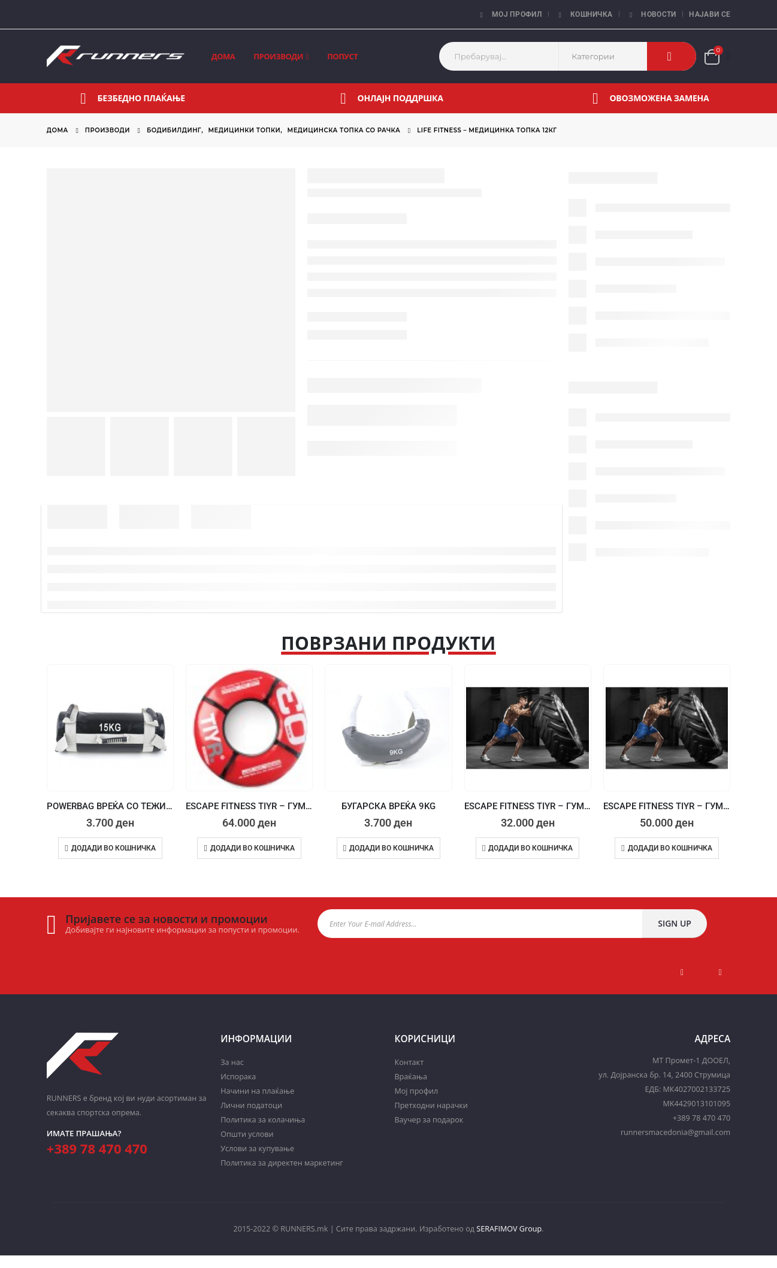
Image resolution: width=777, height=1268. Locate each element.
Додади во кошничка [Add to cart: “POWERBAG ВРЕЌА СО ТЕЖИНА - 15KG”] (113, 848)
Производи (278, 56)
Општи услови (246, 1134)
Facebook (682, 972)
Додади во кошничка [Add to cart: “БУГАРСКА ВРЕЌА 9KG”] (391, 848)
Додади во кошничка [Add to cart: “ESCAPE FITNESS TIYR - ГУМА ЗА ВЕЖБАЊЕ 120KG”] (670, 848)
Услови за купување (257, 1148)
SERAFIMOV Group (509, 1229)
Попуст (342, 56)
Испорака (238, 1077)
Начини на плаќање (257, 1091)
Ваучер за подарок (428, 1120)
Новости (650, 14)
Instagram (720, 972)
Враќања (410, 1077)
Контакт (409, 1062)
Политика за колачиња (262, 1120)
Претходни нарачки (430, 1105)
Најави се (709, 14)
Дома (223, 56)
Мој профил (509, 14)
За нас (232, 1062)
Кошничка (583, 14)
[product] (110, 728)
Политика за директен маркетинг (281, 1163)
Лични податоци (251, 1105)
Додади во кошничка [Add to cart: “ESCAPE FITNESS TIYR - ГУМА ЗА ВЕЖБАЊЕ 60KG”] (530, 848)
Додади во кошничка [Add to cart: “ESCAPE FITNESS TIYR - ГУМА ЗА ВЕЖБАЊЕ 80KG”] (252, 848)
